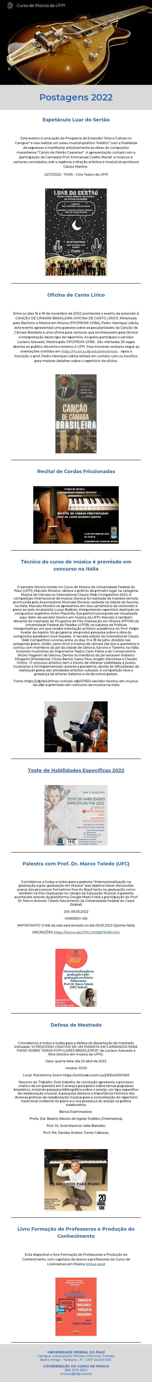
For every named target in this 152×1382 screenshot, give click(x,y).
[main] (76, 97)
